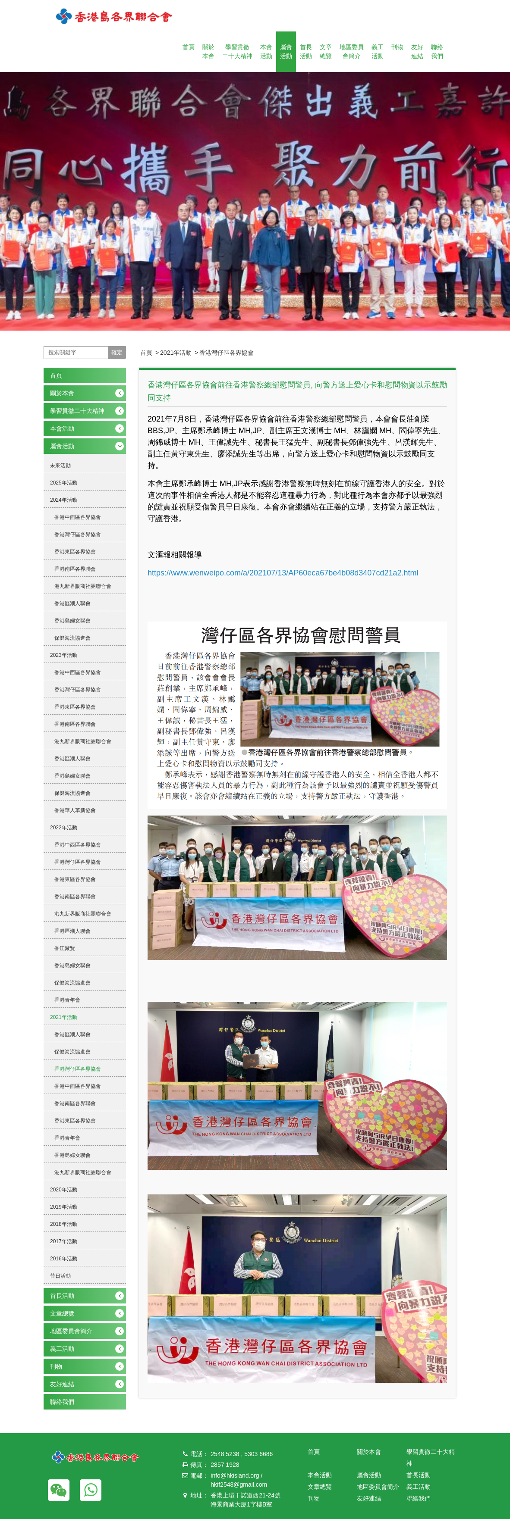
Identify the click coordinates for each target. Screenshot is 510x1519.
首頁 (189, 47)
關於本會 (208, 51)
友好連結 (417, 51)
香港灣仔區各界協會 (226, 352)
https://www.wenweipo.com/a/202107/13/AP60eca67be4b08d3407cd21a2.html (283, 573)
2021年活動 (176, 352)
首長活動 (306, 51)
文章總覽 (326, 51)
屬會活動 (286, 51)
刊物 (397, 47)
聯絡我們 (437, 51)
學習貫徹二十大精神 (237, 51)
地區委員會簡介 (352, 51)
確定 (117, 352)
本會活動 (266, 51)
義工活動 (377, 51)
